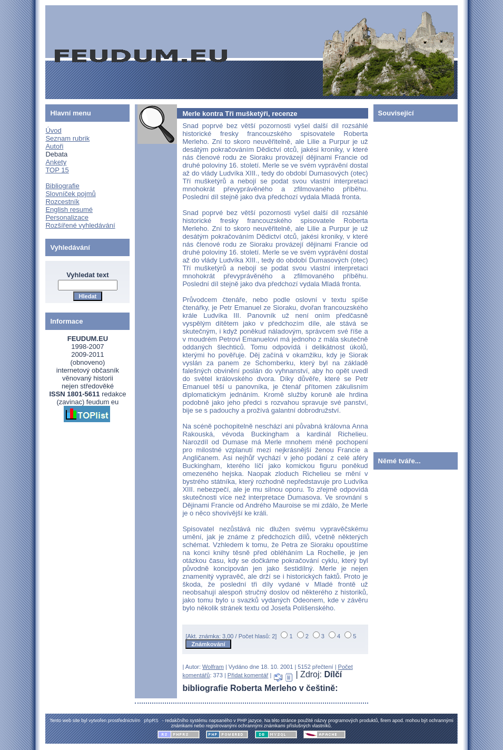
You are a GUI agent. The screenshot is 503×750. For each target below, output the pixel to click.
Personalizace (66, 217)
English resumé (69, 209)
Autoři (54, 146)
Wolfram (213, 667)
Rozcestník (62, 202)
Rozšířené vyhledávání (80, 225)
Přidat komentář (248, 675)
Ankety (55, 162)
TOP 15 (56, 170)
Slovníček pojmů (70, 194)
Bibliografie (62, 186)
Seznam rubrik (67, 138)
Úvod (53, 130)
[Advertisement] (405, 284)
